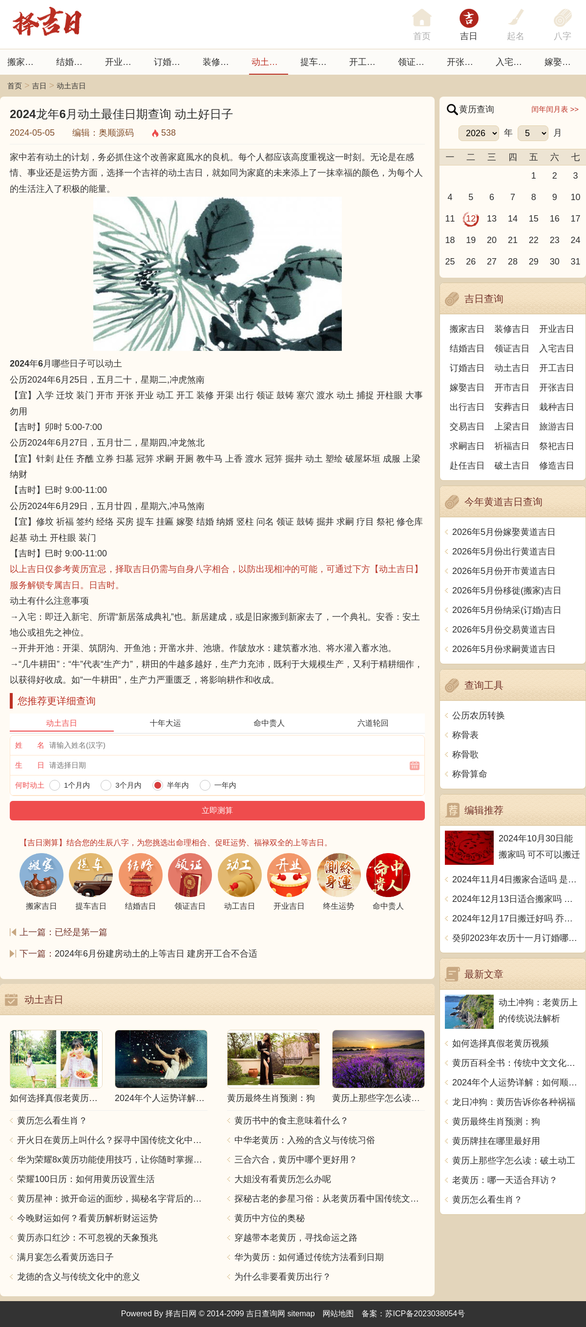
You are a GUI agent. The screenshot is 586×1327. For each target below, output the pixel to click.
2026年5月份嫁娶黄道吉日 (504, 532)
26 (471, 261)
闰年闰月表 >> (555, 109)
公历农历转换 (478, 715)
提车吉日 (317, 62)
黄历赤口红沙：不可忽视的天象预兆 (87, 1238)
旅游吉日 (556, 426)
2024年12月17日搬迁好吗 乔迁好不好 (516, 918)
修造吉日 (556, 465)
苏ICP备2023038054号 (425, 1313)
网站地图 (338, 1313)
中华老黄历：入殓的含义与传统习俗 (304, 1140)
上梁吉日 (512, 426)
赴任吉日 (467, 465)
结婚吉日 (73, 62)
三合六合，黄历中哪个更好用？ (295, 1159)
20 (492, 240)
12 (471, 219)
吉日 (469, 36)
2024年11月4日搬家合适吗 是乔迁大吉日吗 (516, 879)
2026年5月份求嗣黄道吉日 (504, 649)
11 (450, 219)
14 (513, 219)
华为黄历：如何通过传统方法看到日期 (309, 1257)
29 (534, 261)
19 (471, 240)
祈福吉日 (512, 446)
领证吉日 (415, 62)
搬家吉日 (24, 62)
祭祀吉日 (556, 446)
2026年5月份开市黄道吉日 (504, 571)
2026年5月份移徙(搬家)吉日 (507, 590)
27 (492, 261)
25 (450, 261)
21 (513, 240)
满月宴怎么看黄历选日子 (65, 1257)
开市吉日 (512, 387)
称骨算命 (469, 774)
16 (555, 219)
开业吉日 (122, 62)
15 (534, 219)
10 (576, 197)
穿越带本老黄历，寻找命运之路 (295, 1238)
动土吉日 (269, 62)
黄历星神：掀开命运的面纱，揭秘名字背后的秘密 (112, 1199)
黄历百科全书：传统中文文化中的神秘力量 (516, 1063)
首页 (14, 86)
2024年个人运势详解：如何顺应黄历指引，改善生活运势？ (516, 1082)
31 (576, 261)
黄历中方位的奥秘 (269, 1218)
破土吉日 (512, 465)
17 (576, 219)
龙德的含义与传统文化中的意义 (78, 1277)
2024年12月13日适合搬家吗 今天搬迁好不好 (516, 899)
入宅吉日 (513, 62)
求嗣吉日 (467, 446)
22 (534, 240)
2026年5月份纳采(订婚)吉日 (507, 610)
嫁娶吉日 (562, 62)
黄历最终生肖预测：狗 (496, 1121)
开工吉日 (366, 62)
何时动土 (29, 785)
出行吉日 (467, 407)
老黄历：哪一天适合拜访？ (505, 1180)
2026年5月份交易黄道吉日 (504, 629)
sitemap (301, 1313)
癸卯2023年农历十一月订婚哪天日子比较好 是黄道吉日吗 (516, 938)
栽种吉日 (556, 407)
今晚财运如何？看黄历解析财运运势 (87, 1218)
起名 (515, 36)
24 (576, 240)
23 (555, 240)
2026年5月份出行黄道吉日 (504, 551)
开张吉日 (556, 387)
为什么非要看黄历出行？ (282, 1277)
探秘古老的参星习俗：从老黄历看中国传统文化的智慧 (329, 1199)
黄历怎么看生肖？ (52, 1120)
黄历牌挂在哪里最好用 (496, 1141)
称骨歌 (465, 754)
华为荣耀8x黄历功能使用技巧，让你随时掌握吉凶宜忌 (112, 1159)
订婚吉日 (171, 62)
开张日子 (464, 62)
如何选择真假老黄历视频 (500, 1043)
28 (513, 261)
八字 (562, 36)
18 (450, 240)
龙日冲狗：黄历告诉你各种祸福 (513, 1102)
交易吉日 (467, 426)
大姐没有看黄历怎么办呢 (282, 1179)
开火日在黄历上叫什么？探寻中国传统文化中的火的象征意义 (112, 1140)
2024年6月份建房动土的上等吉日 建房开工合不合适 (156, 954)
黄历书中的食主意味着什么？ (291, 1120)
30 (555, 261)
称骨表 (465, 735)
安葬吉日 (512, 407)
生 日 (29, 765)
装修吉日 (220, 62)
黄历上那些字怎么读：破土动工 (513, 1160)
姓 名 (29, 745)
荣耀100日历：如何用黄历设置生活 (86, 1179)
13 (492, 219)
